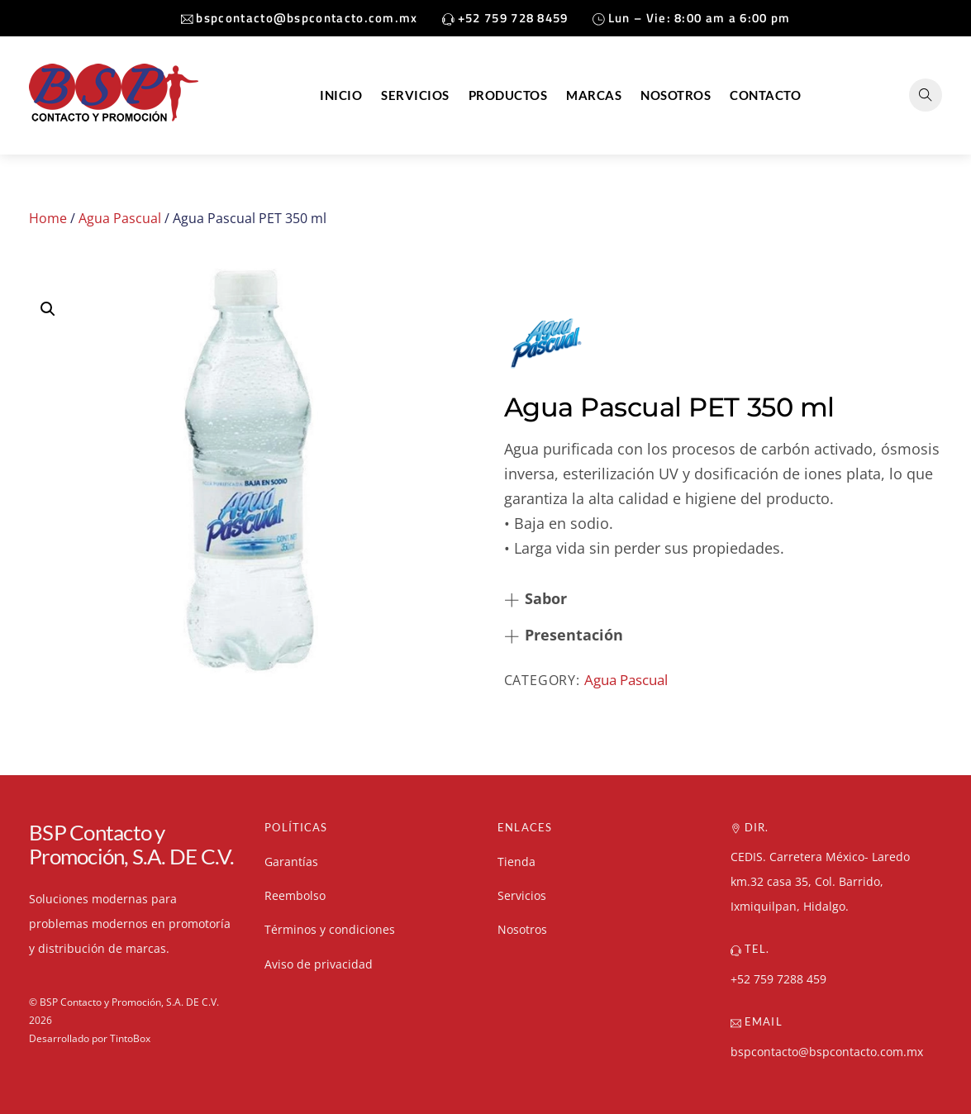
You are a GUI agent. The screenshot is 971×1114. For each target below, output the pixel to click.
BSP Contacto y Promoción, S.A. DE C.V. (129, 1002)
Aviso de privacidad (318, 964)
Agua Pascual (120, 218)
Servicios (415, 95)
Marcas (593, 95)
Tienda (516, 861)
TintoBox (130, 1038)
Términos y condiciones (329, 929)
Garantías (291, 861)
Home (48, 218)
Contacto (765, 95)
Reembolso (295, 895)
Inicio (341, 95)
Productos (508, 95)
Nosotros (675, 95)
